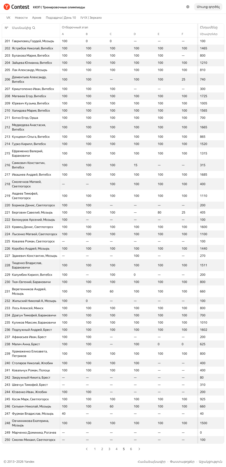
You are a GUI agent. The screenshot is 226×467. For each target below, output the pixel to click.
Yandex (29, 461)
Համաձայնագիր (152, 461)
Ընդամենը (211, 27)
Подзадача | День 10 (61, 17)
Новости (21, 17)
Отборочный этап (77, 27)
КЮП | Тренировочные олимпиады (59, 7)
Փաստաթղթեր (182, 461)
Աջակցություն (210, 461)
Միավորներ (211, 34)
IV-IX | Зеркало (91, 17)
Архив (36, 17)
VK (8, 17)
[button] (23, 28)
